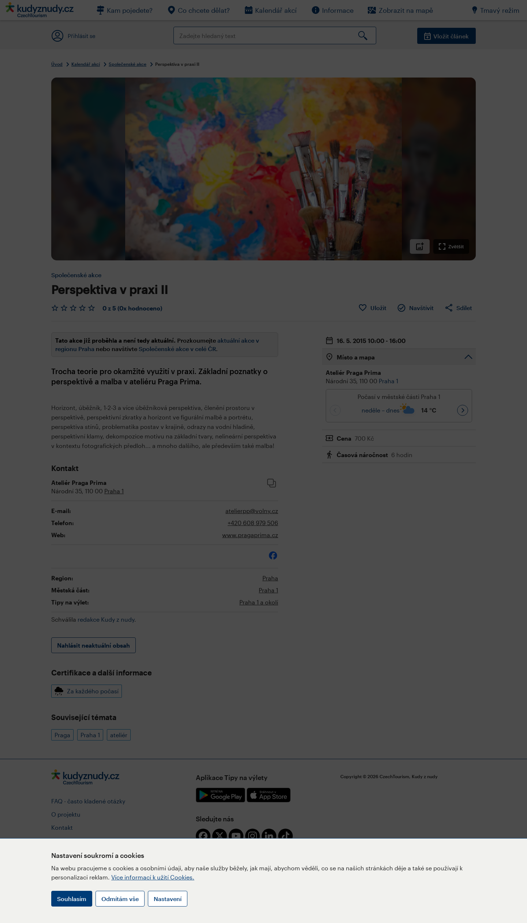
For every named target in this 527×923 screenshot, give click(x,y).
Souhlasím (71, 898)
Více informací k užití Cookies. (152, 877)
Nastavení (168, 898)
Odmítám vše (120, 898)
